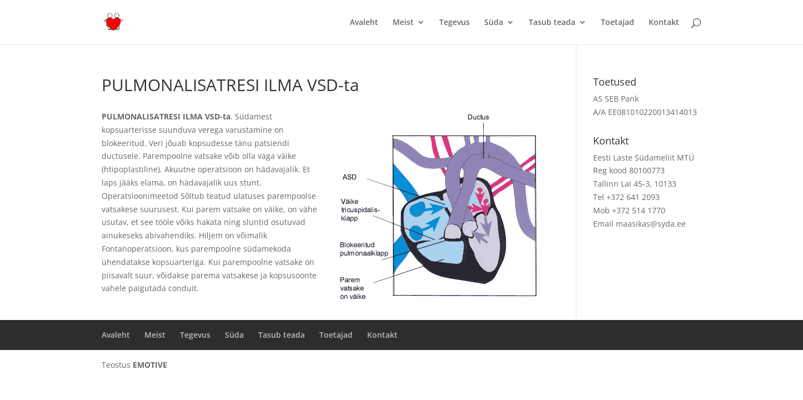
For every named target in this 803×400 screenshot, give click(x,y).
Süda (493, 22)
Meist (403, 22)
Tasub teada (552, 22)
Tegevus (454, 22)
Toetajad (617, 22)
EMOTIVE (150, 364)
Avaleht (364, 22)
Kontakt (664, 22)
